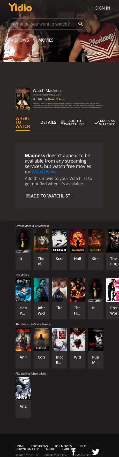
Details (48, 122)
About (51, 449)
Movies (46, 40)
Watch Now (44, 172)
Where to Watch (23, 123)
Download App (27, 449)
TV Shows (19, 40)
